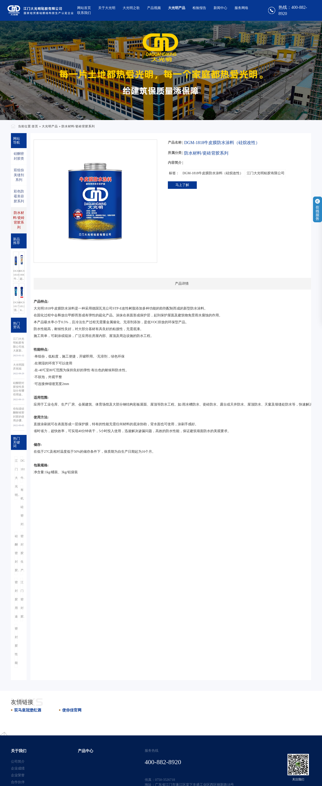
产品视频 (154, 8)
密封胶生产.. (22, 553)
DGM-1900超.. (21, 274)
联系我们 (84, 13)
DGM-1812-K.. (21, 306)
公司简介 (18, 761)
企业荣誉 (18, 775)
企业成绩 (18, 768)
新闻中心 (220, 8)
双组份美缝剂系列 (19, 175)
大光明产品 (176, 8)
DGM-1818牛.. (15, 274)
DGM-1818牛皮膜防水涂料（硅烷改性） (213, 173)
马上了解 (182, 185)
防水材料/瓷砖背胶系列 (78, 126)
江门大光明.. (16, 478)
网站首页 (84, 8)
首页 (35, 126)
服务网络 (241, 8)
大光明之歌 (131, 8)
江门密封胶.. (22, 599)
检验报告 (199, 8)
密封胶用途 (16, 599)
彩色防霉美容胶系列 (19, 196)
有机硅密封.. (22, 507)
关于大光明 (106, 8)
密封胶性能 (16, 645)
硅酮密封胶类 (19, 156)
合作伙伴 (18, 782)
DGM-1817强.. (15, 306)
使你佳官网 (71, 710)
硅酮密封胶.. (16, 553)
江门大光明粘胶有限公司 (265, 173)
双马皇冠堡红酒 (27, 710)
